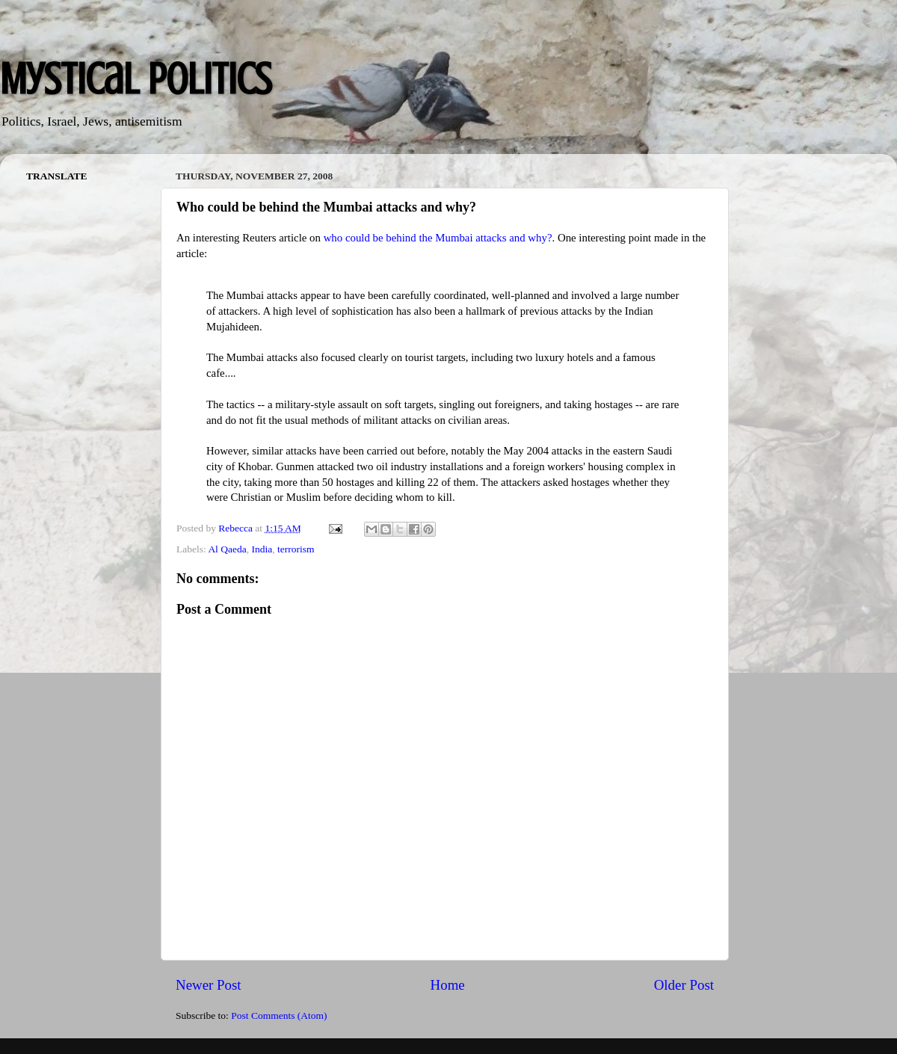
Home (448, 985)
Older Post (684, 985)
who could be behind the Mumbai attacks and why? (438, 238)
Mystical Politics (135, 79)
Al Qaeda (227, 549)
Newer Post (208, 985)
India (261, 549)
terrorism (296, 549)
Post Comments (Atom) (279, 1015)
